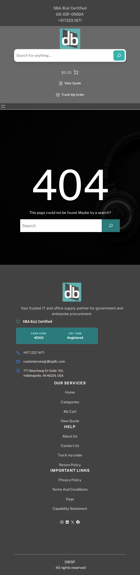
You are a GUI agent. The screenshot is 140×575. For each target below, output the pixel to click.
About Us (69, 436)
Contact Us (70, 446)
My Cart (70, 411)
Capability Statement (70, 509)
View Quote (70, 421)
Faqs (70, 499)
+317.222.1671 (33, 352)
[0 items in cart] (70, 72)
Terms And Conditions (70, 489)
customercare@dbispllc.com (44, 361)
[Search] (119, 55)
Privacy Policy (70, 480)
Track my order (70, 455)
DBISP (70, 562)
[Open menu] (3, 106)
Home (70, 392)
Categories (70, 402)
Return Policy (70, 465)
